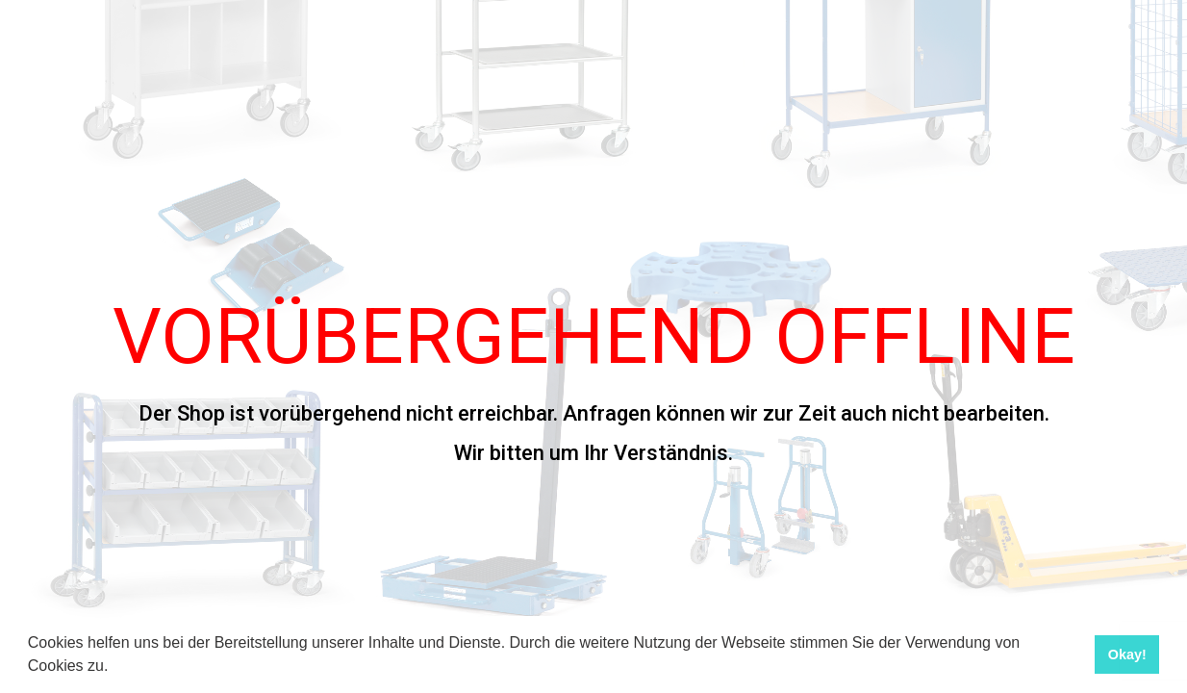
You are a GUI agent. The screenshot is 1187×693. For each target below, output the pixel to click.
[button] (115, 668)
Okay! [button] (1127, 654)
